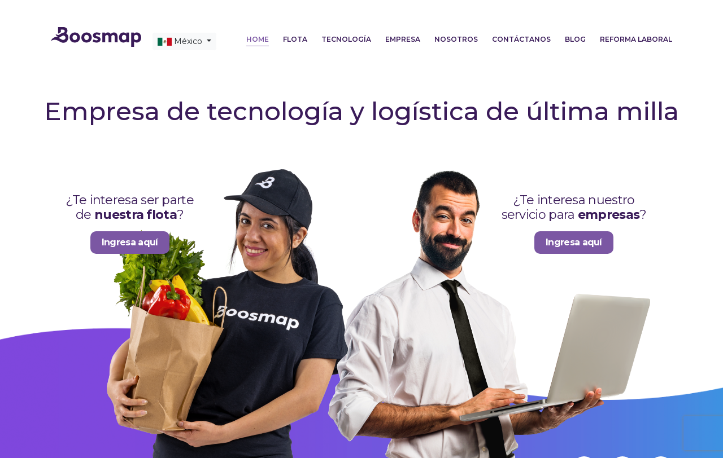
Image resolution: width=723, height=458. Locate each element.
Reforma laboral (636, 39)
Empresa (402, 39)
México (181, 41)
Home (257, 39)
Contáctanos (521, 39)
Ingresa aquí (130, 242)
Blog (575, 39)
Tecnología (346, 39)
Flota (295, 39)
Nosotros (456, 39)
